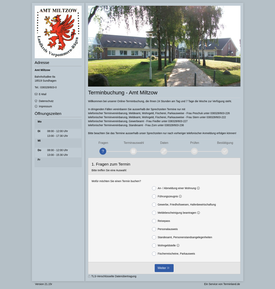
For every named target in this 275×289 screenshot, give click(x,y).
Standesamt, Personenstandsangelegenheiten (182, 237)
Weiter (162, 268)
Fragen (103, 142)
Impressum (45, 106)
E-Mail (42, 94)
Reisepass (161, 221)
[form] (164, 216)
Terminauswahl (134, 142)
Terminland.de (231, 284)
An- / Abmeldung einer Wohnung (176, 188)
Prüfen (194, 142)
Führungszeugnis (167, 196)
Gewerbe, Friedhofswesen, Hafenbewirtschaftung (184, 205)
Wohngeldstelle (166, 246)
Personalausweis (165, 229)
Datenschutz (46, 101)
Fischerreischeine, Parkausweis (173, 254)
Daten (164, 142)
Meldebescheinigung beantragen (176, 213)
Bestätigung (225, 142)
